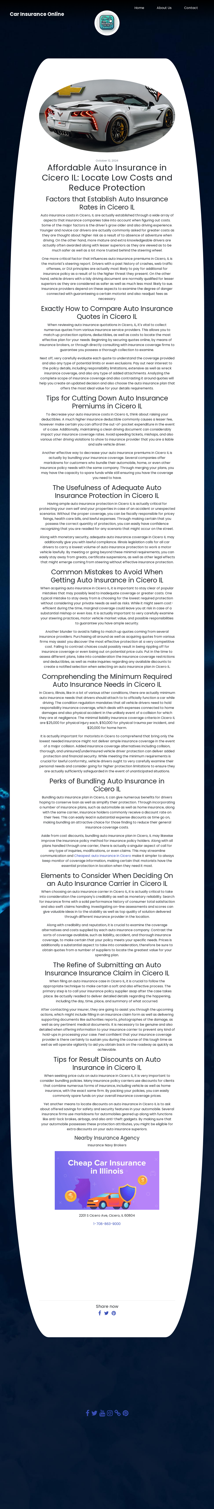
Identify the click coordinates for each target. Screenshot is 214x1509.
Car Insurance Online (37, 14)
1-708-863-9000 (107, 1223)
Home (139, 7)
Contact (191, 7)
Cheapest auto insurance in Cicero (102, 855)
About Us (164, 7)
